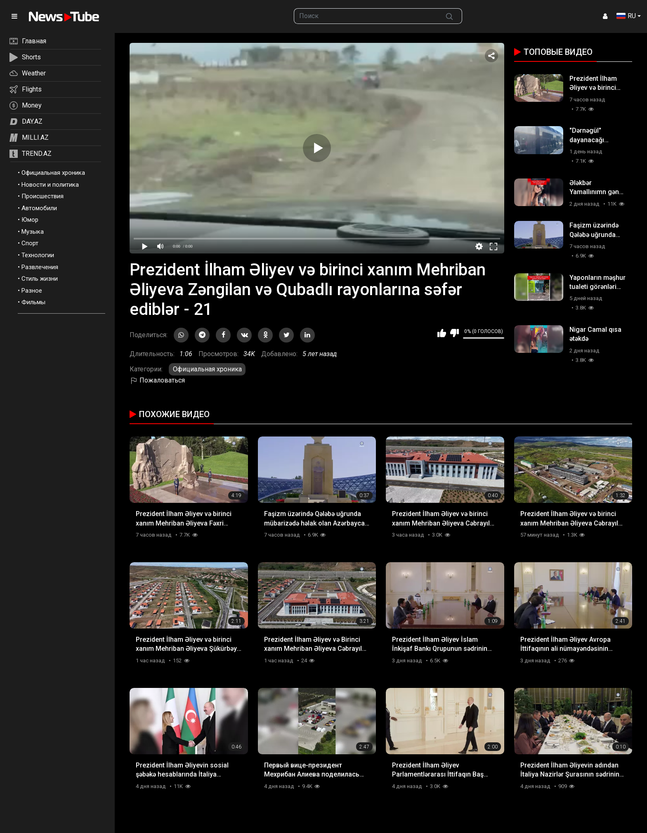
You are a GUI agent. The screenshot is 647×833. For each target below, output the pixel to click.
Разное (31, 290)
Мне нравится (441, 333)
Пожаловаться (157, 380)
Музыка (32, 231)
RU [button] (626, 16)
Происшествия (42, 196)
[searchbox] (366, 16)
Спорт (29, 243)
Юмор (29, 219)
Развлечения (39, 267)
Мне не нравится (454, 333)
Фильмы (33, 302)
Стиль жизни (39, 278)
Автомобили (39, 208)
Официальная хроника (53, 172)
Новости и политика (50, 184)
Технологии (37, 255)
